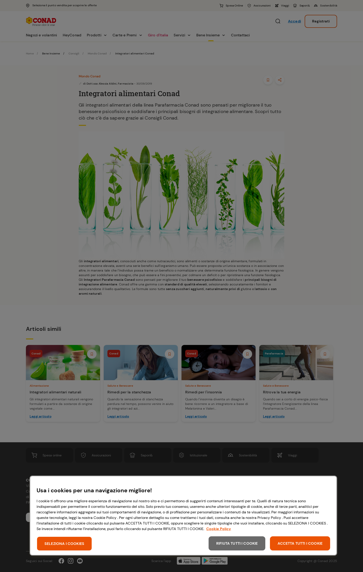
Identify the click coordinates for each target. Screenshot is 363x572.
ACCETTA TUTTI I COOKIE (300, 543)
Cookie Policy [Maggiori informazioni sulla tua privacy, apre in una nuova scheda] (218, 528)
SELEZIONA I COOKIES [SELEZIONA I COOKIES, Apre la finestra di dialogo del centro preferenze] (64, 543)
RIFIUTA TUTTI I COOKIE (237, 543)
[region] (183, 516)
